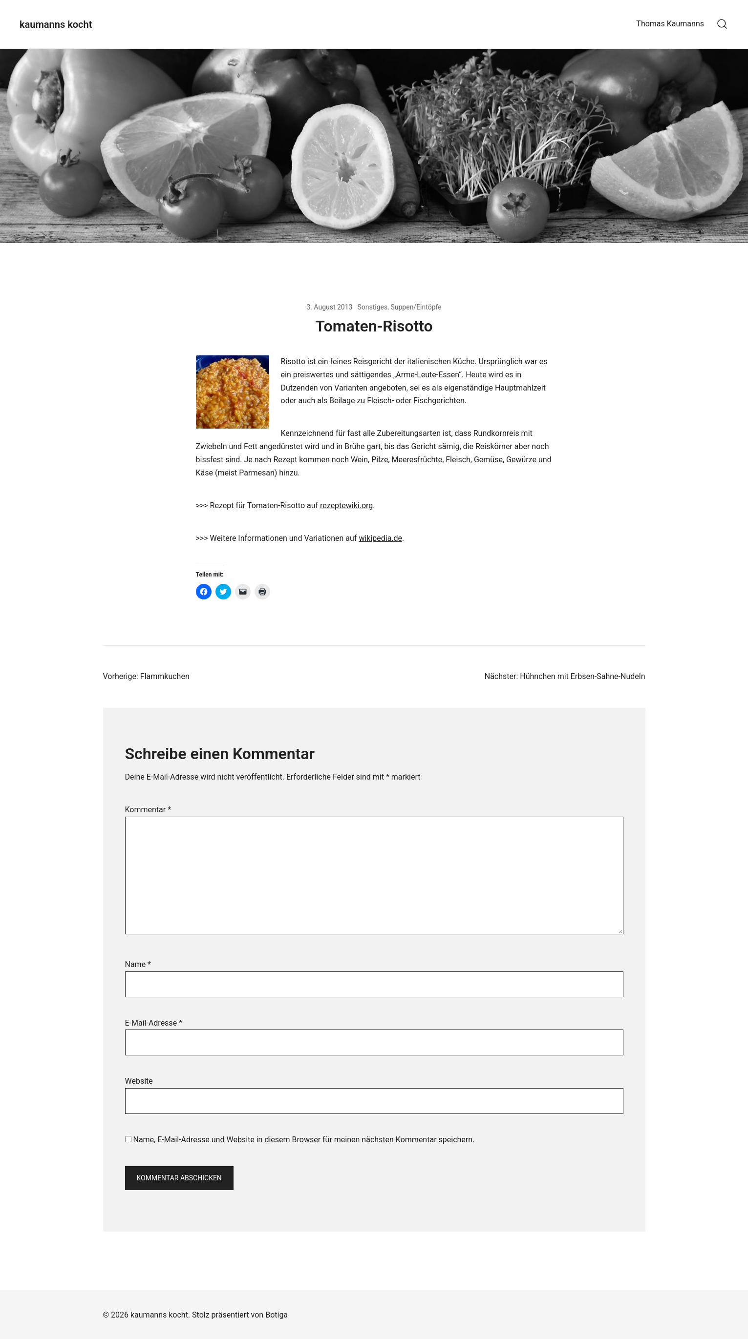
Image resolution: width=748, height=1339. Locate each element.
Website (139, 1081)
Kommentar (148, 809)
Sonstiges (372, 307)
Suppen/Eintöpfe (415, 307)
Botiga (276, 1314)
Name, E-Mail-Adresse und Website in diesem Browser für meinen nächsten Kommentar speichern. (303, 1139)
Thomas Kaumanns (670, 23)
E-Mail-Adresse (153, 1023)
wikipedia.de (380, 538)
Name (138, 964)
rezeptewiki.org (346, 505)
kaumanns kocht (56, 24)
